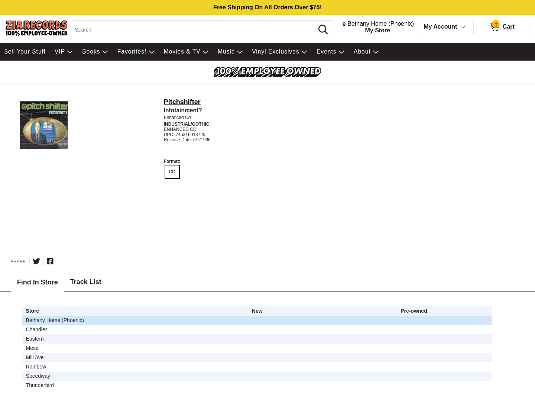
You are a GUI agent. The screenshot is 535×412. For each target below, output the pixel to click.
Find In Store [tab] (37, 282)
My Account (440, 26)
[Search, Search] (193, 30)
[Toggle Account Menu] (463, 27)
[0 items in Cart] (501, 27)
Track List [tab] (85, 282)
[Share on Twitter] (36, 261)
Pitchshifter (182, 102)
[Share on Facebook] (50, 261)
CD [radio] (172, 171)
